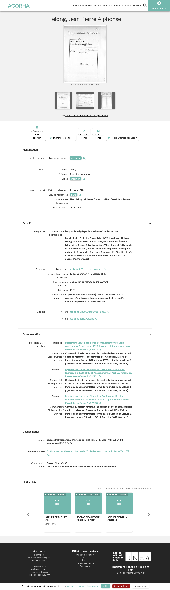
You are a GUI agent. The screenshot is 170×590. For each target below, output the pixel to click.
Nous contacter (39, 564)
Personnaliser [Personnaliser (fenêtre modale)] (141, 586)
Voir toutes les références (139, 486)
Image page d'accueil (39, 569)
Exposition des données (38, 566)
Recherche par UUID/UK (39, 572)
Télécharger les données (117, 135)
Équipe (85, 558)
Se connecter (159, 7)
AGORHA (16, 6)
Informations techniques (39, 555)
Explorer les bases (85, 5)
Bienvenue (39, 552)
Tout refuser (121, 586)
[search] (145, 5)
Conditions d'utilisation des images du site (85, 115)
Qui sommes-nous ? (85, 552)
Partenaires (85, 564)
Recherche (105, 5)
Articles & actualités (128, 5)
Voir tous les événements (111, 486)
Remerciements (39, 558)
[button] (28, 512)
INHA (85, 555)
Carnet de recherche (85, 561)
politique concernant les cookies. (82, 586)
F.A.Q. (39, 561)
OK (106, 586)
